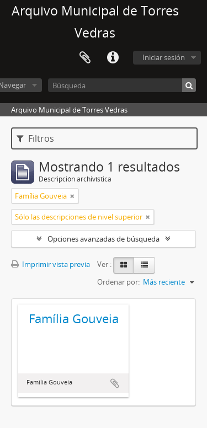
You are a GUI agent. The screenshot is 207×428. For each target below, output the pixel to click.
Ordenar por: (118, 282)
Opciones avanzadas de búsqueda (103, 239)
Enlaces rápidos (112, 58)
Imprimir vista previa (50, 264)
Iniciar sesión (163, 57)
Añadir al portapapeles (114, 383)
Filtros (35, 138)
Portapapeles (85, 58)
